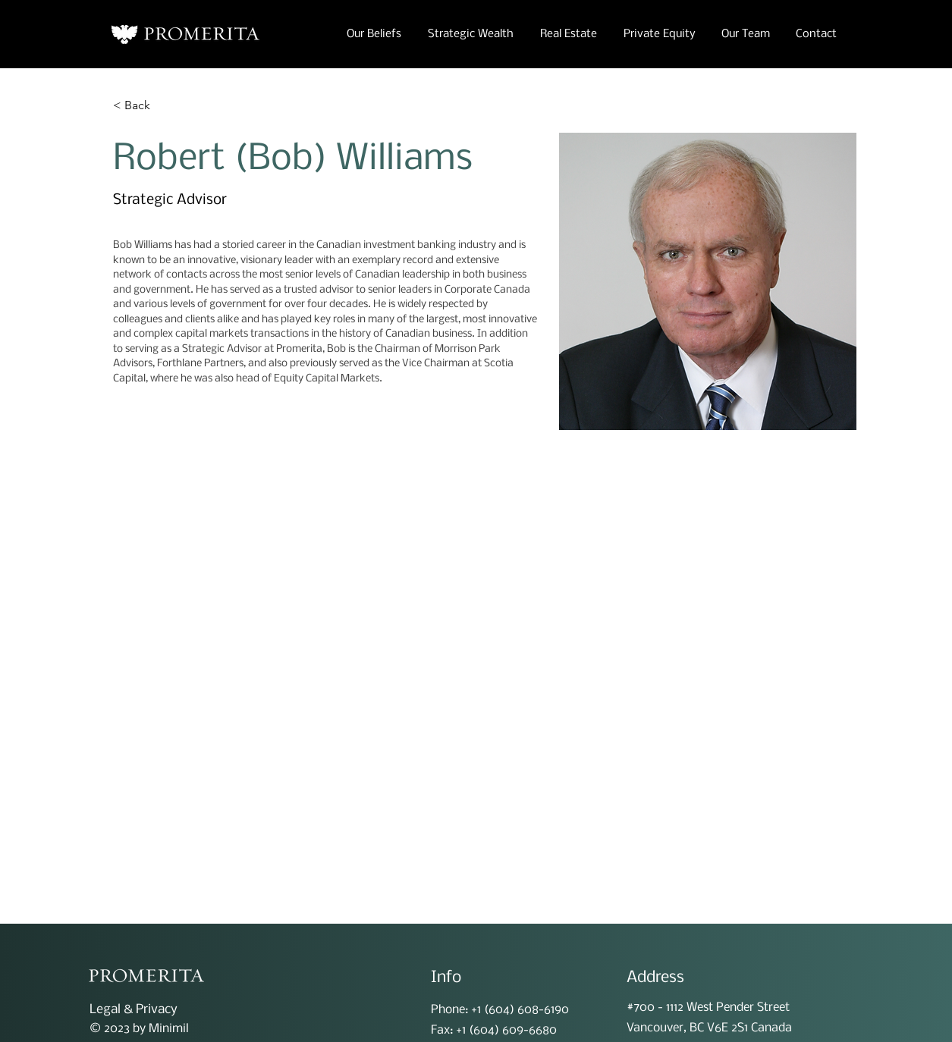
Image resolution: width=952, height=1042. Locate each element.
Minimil (169, 1028)
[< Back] (143, 106)
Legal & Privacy (134, 1010)
